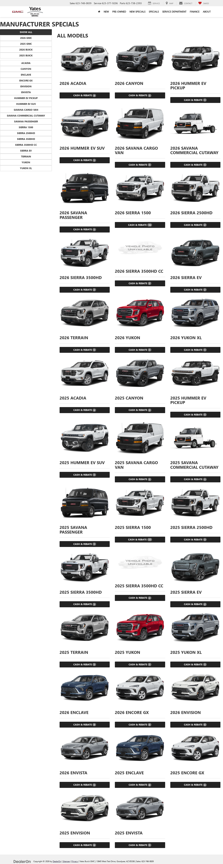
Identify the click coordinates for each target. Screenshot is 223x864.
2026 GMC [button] (26, 38)
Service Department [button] (174, 11)
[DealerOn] (22, 861)
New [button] (106, 11)
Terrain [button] (26, 156)
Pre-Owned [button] (119, 11)
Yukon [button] (26, 162)
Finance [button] (194, 11)
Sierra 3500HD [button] (26, 139)
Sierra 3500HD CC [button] (26, 144)
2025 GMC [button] (26, 43)
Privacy (74, 861)
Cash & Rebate (84, 95)
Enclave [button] (26, 74)
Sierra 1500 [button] (26, 127)
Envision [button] (26, 86)
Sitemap (66, 861)
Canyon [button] (26, 68)
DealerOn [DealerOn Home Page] (57, 861)
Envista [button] (26, 92)
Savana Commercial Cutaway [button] (26, 115)
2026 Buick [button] (26, 49)
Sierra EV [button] (26, 150)
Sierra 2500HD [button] (26, 133)
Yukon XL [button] (26, 168)
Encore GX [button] (26, 80)
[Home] (99, 11)
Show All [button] (26, 32)
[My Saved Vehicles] (203, 3)
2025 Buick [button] (26, 55)
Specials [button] (154, 11)
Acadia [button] (25, 63)
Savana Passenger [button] (26, 121)
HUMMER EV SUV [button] (26, 104)
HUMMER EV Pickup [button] (26, 98)
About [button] (207, 11)
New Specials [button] (137, 11)
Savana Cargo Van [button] (26, 109)
